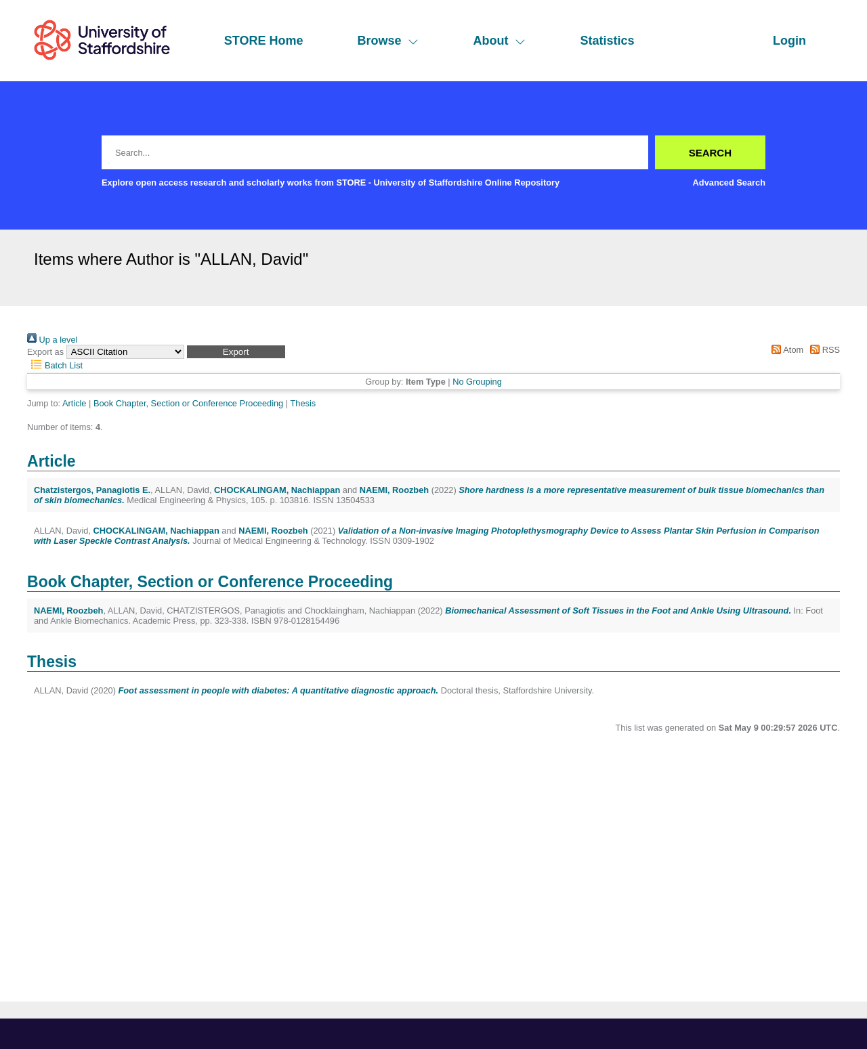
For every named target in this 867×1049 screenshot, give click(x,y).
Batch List (55, 365)
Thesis (303, 403)
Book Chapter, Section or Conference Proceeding (188, 403)
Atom (785, 350)
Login (789, 40)
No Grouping (477, 382)
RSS (823, 350)
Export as (45, 352)
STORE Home (263, 40)
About (499, 40)
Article (74, 403)
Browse (388, 40)
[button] (236, 351)
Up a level (52, 340)
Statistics (607, 40)
